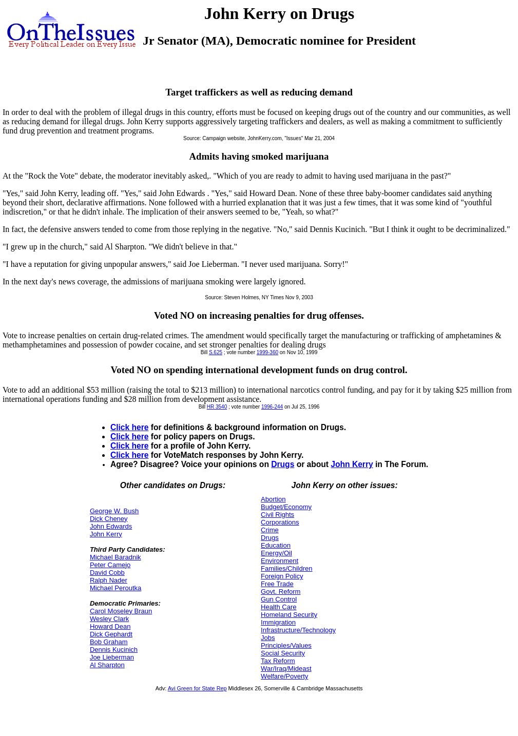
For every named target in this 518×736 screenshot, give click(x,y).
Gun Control (279, 599)
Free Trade (277, 584)
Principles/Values (286, 645)
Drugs (282, 464)
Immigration (278, 622)
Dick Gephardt (111, 634)
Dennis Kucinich (114, 649)
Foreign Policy (282, 576)
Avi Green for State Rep (197, 688)
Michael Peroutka (115, 588)
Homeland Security (289, 614)
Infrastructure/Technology (298, 630)
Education (276, 545)
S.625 (215, 352)
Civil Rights (277, 514)
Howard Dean (110, 626)
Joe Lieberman (112, 657)
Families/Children (286, 568)
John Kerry (352, 464)
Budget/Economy (286, 507)
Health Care (278, 607)
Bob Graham (109, 642)
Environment (279, 561)
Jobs (268, 638)
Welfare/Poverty (284, 676)
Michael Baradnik (115, 557)
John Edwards (111, 526)
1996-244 (272, 407)
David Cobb (107, 572)
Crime (270, 530)
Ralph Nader (108, 580)
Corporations (280, 522)
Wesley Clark (109, 619)
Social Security (283, 653)
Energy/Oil (276, 553)
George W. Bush (114, 511)
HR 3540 (217, 407)
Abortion (273, 499)
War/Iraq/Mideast (286, 668)
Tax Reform (278, 661)
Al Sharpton (107, 665)
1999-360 (267, 352)
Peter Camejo (110, 565)
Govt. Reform (280, 591)
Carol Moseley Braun (121, 611)
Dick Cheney (109, 518)
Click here (129, 427)
